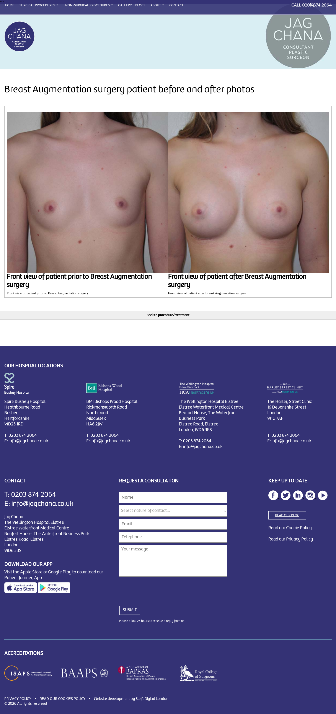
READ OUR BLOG (287, 515)
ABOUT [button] (155, 5)
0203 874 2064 (317, 5)
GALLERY (125, 5)
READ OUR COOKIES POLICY (62, 699)
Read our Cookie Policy (290, 528)
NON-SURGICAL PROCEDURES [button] (87, 5)
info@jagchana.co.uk (28, 441)
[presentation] (152, 589)
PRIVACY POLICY (17, 699)
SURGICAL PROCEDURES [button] (38, 5)
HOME (9, 5)
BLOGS (140, 5)
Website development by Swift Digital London (131, 699)
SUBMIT (130, 610)
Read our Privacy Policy (290, 539)
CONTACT (176, 5)
